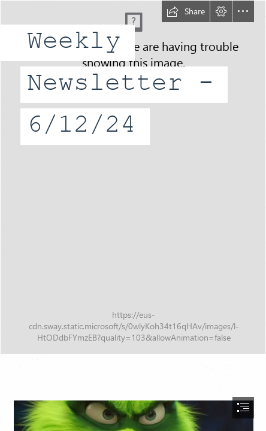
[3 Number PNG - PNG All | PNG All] (133, 177)
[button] (186, 11)
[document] (133, 215)
